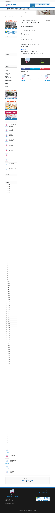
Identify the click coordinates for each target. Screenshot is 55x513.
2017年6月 (8, 389)
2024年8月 (8, 220)
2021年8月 (8, 289)
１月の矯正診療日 (11, 163)
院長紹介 (8, 47)
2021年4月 (8, 297)
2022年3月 (8, 275)
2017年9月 (8, 383)
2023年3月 (8, 251)
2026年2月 (8, 186)
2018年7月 (8, 363)
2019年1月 (8, 351)
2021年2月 (8, 301)
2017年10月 (8, 381)
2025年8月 (8, 198)
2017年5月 (8, 391)
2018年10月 (8, 357)
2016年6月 (8, 414)
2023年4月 (8, 249)
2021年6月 (8, 293)
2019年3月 (8, 347)
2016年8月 (8, 410)
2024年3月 (8, 226)
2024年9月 (8, 218)
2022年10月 (8, 261)
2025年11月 (8, 192)
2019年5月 (8, 343)
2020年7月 (8, 315)
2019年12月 (8, 329)
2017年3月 (8, 395)
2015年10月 (8, 430)
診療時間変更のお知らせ (12, 134)
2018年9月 (8, 359)
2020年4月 (8, 321)
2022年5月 (8, 271)
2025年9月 (8, 196)
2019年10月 (8, 333)
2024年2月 (8, 228)
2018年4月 (8, 369)
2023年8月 (8, 241)
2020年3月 (8, 323)
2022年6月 (8, 269)
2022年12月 (8, 257)
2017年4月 (8, 393)
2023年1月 (8, 255)
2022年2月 (8, 277)
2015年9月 (8, 432)
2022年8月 (8, 265)
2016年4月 (8, 418)
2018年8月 (8, 361)
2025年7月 (8, 200)
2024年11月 (8, 214)
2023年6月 (8, 245)
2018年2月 (8, 373)
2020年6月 (8, 317)
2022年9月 (8, 263)
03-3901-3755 (23, 49)
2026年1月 (8, 188)
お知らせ (48, 20)
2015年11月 (8, 428)
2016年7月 (8, 412)
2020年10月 (8, 309)
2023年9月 (8, 239)
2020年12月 (8, 305)
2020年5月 (8, 319)
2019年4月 (8, 345)
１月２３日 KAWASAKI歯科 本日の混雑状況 (40, 78)
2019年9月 (8, 335)
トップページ (9, 49)
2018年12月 (8, 353)
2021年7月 (8, 291)
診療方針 (22, 496)
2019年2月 (8, 349)
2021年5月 (8, 295)
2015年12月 (8, 426)
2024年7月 (8, 222)
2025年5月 (8, 202)
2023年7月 (8, 243)
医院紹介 (22, 494)
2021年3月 (8, 299)
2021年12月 (8, 281)
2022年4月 (8, 273)
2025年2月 (8, 208)
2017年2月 (8, 397)
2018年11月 (8, 355)
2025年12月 (8, 190)
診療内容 (22, 498)
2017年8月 (8, 385)
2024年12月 (8, 212)
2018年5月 (8, 367)
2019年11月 (8, 331)
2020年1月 (8, 327)
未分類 (8, 179)
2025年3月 (8, 206)
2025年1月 (8, 210)
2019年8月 (8, 337)
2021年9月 (8, 287)
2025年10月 (8, 194)
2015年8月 (8, 434)
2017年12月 (8, 377)
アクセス (22, 500)
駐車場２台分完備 (23, 502)
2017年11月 (8, 379)
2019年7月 (8, 339)
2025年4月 (8, 204)
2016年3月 (8, 420)
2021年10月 (8, 285)
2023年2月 (8, 253)
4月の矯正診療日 (11, 129)
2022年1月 (8, 279)
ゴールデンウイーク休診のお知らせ (15, 449)
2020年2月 (8, 325)
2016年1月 (8, 424)
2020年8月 (8, 313)
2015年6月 (8, 438)
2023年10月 (8, 237)
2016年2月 (8, 422)
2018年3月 (8, 371)
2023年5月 (8, 247)
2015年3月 (8, 442)
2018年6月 (8, 365)
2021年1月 (8, 303)
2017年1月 (8, 399)
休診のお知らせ (11, 139)
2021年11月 (8, 283)
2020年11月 (8, 307)
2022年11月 (8, 259)
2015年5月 (8, 440)
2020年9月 (8, 311)
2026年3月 (8, 184)
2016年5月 (8, 416)
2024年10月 (8, 216)
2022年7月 (8, 267)
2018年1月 (8, 375)
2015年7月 (8, 436)
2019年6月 (8, 341)
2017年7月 (8, 387)
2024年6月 (8, 224)
